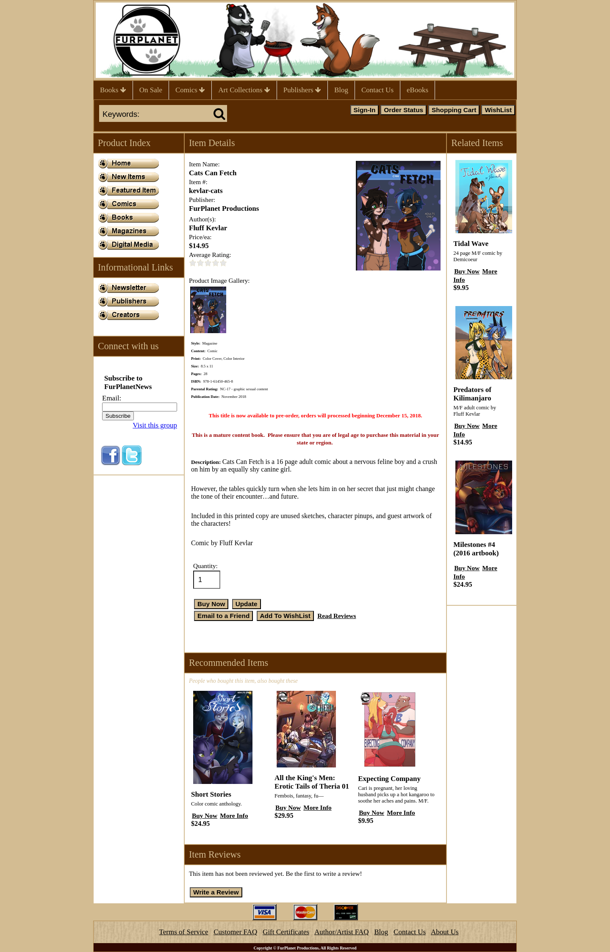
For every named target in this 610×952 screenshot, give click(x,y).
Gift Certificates (286, 932)
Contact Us (377, 90)
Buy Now (204, 815)
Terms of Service (183, 932)
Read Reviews (336, 615)
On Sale (150, 90)
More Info (234, 815)
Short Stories (211, 794)
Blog (341, 90)
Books (113, 90)
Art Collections (244, 90)
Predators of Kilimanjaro (472, 394)
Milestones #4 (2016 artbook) (476, 549)
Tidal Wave (470, 244)
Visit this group (155, 425)
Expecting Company (389, 779)
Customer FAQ (235, 932)
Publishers (302, 90)
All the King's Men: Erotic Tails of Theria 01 (311, 782)
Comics (190, 90)
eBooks (417, 90)
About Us (445, 932)
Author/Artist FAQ (341, 932)
